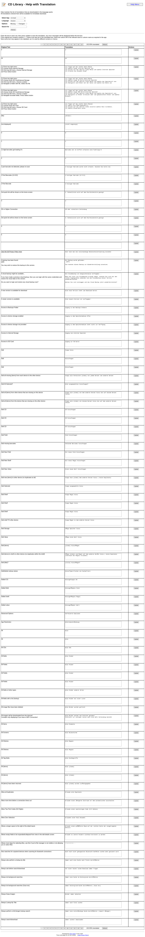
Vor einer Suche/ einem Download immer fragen (93, 871)
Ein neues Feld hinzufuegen (93, 454)
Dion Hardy (73, 933)
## (93, 60)
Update (136, 50)
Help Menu (135, 4)
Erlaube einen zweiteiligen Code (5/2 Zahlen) (93, 811)
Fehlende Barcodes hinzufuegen (93, 446)
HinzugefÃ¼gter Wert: (93, 607)
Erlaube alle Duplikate (93, 794)
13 (78, 44)
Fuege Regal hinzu (93, 497)
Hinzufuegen (93, 361)
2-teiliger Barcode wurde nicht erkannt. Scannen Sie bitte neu (93, 169)
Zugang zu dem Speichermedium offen (93, 318)
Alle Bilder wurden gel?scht (93, 709)
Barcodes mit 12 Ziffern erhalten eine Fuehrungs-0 (93, 152)
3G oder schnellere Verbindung (93, 211)
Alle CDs (93, 650)
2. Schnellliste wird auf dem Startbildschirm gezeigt (93, 194)
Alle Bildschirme (93, 735)
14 (82, 44)
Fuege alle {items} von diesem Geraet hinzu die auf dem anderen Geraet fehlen (93, 403)
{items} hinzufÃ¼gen (93, 548)
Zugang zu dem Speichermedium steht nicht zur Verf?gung (93, 327)
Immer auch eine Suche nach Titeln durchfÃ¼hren (93, 862)
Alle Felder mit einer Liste (93, 701)
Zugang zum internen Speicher (93, 335)
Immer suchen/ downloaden (93, 922)
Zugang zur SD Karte (93, 344)
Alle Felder (93, 658)
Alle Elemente (93, 726)
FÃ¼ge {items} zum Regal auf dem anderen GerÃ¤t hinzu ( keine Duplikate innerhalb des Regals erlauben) (93, 556)
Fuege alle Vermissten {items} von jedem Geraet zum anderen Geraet (93, 378)
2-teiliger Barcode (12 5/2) (93, 177)
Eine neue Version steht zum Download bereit (93, 293)
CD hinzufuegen (93, 412)
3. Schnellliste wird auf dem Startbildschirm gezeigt (93, 220)
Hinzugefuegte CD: (93, 582)
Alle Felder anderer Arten (93, 692)
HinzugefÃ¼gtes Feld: (93, 590)
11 (71, 44)
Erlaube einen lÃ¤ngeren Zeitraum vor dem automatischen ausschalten (93, 803)
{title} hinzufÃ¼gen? (93, 565)
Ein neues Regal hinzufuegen (93, 463)
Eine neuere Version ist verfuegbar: (93, 301)
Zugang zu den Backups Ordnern (93, 310)
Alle (93, 633)
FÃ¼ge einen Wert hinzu (93, 539)
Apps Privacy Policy (83, 935)
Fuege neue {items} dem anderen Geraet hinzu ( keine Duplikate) (93, 480)
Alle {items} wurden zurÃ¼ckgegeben (93, 786)
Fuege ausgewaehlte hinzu (93, 488)
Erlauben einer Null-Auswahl (93, 820)
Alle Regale (93, 743)
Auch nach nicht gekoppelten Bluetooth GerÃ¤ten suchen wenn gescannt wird (93, 854)
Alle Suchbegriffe (93, 760)
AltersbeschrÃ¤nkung (93, 624)
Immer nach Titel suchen (93, 905)
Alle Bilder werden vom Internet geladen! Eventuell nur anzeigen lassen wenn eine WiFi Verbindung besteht (93, 718)
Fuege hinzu (93, 352)
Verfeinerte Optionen (93, 616)
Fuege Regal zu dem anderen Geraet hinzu (93, 522)
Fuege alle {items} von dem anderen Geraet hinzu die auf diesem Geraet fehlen (93, 395)
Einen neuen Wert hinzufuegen (93, 471)
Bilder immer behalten (93, 896)
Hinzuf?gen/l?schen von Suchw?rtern (93, 573)
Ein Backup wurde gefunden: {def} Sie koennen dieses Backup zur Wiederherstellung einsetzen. (93, 265)
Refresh (13, 29)
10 (68, 44)
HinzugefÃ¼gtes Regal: (93, 599)
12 (75, 44)
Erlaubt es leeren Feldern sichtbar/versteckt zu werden (93, 837)
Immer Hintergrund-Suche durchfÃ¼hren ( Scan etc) (93, 888)
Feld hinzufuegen (93, 437)
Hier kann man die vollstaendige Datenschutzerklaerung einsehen (93, 254)
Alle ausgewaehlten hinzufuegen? (93, 386)
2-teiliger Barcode (93, 186)
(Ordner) (93, 118)
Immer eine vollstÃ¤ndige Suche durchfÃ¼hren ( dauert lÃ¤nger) (93, 913)
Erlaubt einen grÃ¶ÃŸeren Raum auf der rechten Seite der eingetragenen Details (93, 828)
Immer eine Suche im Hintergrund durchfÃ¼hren (93, 879)
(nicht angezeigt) (93, 126)
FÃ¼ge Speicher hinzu (93, 531)
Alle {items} (93, 769)
